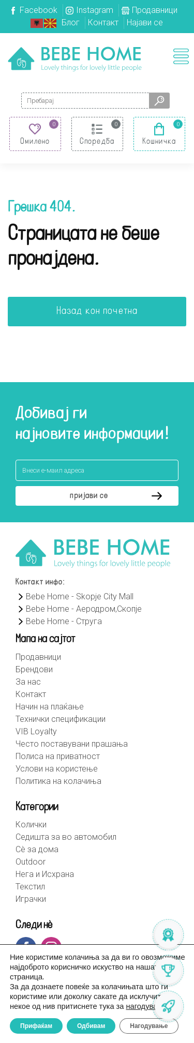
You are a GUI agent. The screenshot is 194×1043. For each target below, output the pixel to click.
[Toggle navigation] (181, 56)
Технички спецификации (61, 719)
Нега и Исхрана (45, 874)
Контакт (103, 22)
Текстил (30, 886)
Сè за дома (37, 849)
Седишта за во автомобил (66, 837)
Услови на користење (57, 769)
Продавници (154, 10)
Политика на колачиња (58, 781)
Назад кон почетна (97, 311)
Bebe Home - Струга (59, 621)
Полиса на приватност (58, 756)
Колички (31, 824)
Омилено (35, 142)
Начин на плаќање (50, 707)
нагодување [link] (147, 1006)
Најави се (145, 22)
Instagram (94, 10)
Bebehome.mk (75, 59)
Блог (71, 22)
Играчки (31, 899)
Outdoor (31, 862)
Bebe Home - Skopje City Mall (74, 596)
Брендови (34, 669)
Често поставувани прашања (72, 744)
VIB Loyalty (36, 731)
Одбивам (91, 1026)
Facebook (38, 10)
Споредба (97, 142)
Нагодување (149, 1026)
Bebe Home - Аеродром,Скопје (79, 609)
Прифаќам (36, 1026)
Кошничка (159, 142)
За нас (28, 682)
